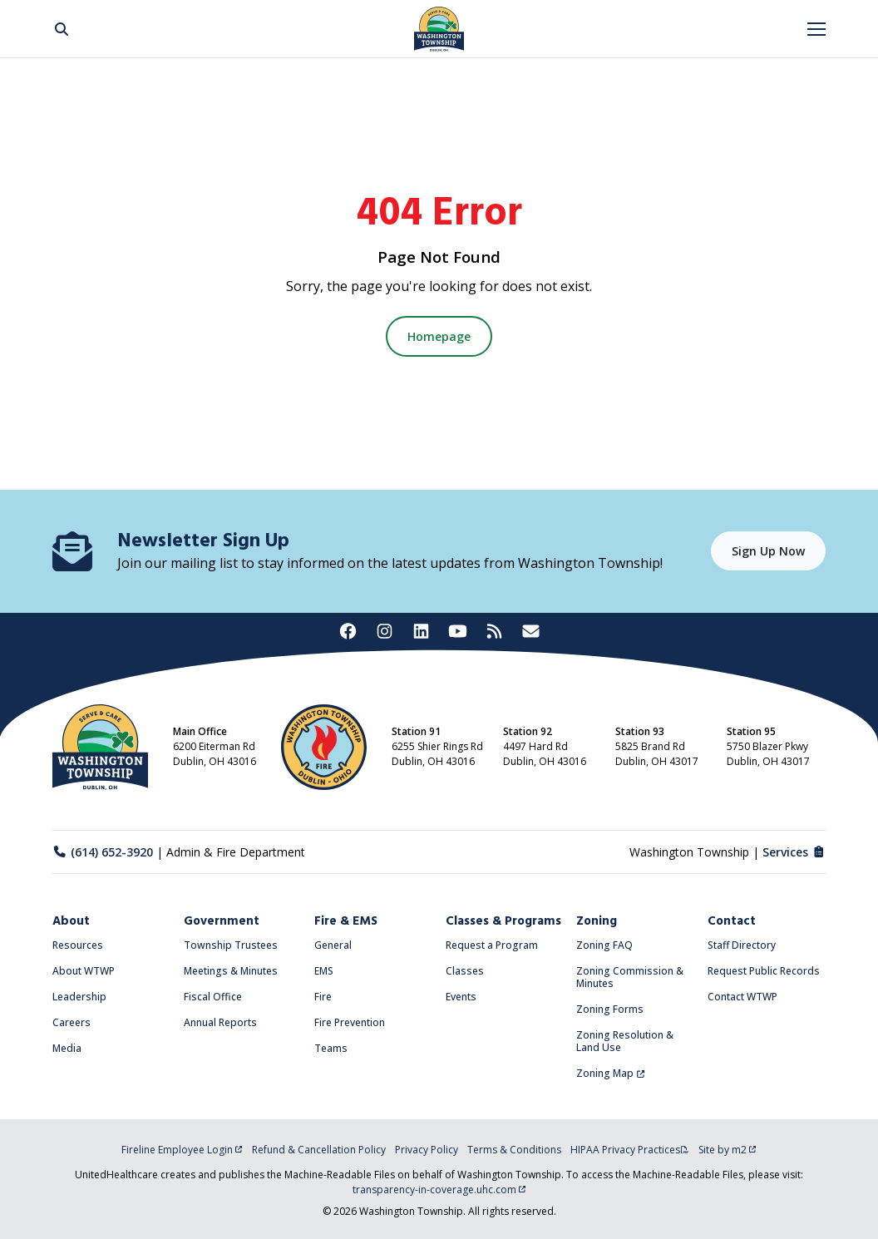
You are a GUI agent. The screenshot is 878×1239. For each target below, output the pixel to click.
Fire (323, 997)
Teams (331, 1048)
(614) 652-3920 (102, 852)
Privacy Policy (426, 1150)
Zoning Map (610, 1073)
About (71, 921)
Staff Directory (742, 945)
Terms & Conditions (514, 1150)
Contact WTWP (742, 997)
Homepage (439, 336)
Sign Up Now (768, 551)
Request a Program (492, 945)
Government (221, 921)
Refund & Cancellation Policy (319, 1150)
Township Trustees (231, 945)
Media (66, 1048)
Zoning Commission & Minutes (629, 977)
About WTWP (83, 971)
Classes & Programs (503, 921)
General (333, 945)
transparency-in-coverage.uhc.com (439, 1189)
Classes (465, 971)
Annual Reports (220, 1022)
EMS (323, 971)
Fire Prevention (349, 1022)
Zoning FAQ (604, 945)
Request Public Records (764, 971)
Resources (77, 945)
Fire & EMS (345, 921)
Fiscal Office (213, 997)
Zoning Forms (610, 1009)
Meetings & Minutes (231, 971)
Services (794, 852)
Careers (71, 1022)
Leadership (79, 997)
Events (461, 997)
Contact (732, 921)
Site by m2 (727, 1150)
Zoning (596, 921)
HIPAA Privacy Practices (629, 1150)
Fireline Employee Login (182, 1150)
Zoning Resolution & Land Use (624, 1041)
